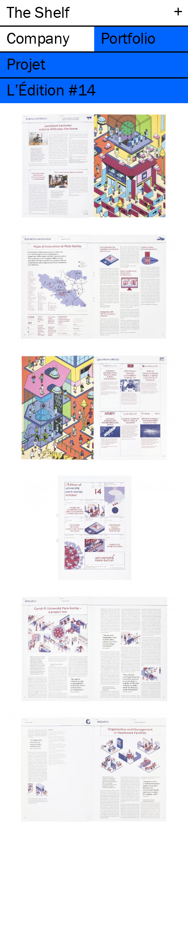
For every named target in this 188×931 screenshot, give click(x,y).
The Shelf (37, 12)
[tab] (47, 39)
